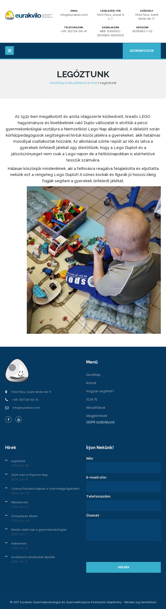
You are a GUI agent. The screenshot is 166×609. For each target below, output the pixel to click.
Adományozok (142, 50)
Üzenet (93, 515)
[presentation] (119, 551)
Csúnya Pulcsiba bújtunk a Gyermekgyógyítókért (45, 489)
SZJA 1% (91, 399)
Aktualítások (77, 83)
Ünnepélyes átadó (24, 516)
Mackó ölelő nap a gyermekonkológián (39, 530)
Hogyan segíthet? (100, 391)
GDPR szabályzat (100, 422)
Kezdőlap (57, 83)
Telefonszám (98, 496)
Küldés (123, 567)
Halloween (18, 543)
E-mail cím (97, 477)
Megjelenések (96, 416)
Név (90, 458)
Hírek (93, 83)
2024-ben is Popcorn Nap (29, 475)
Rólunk (91, 383)
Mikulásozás (19, 502)
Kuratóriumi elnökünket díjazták (33, 557)
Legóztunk (18, 461)
